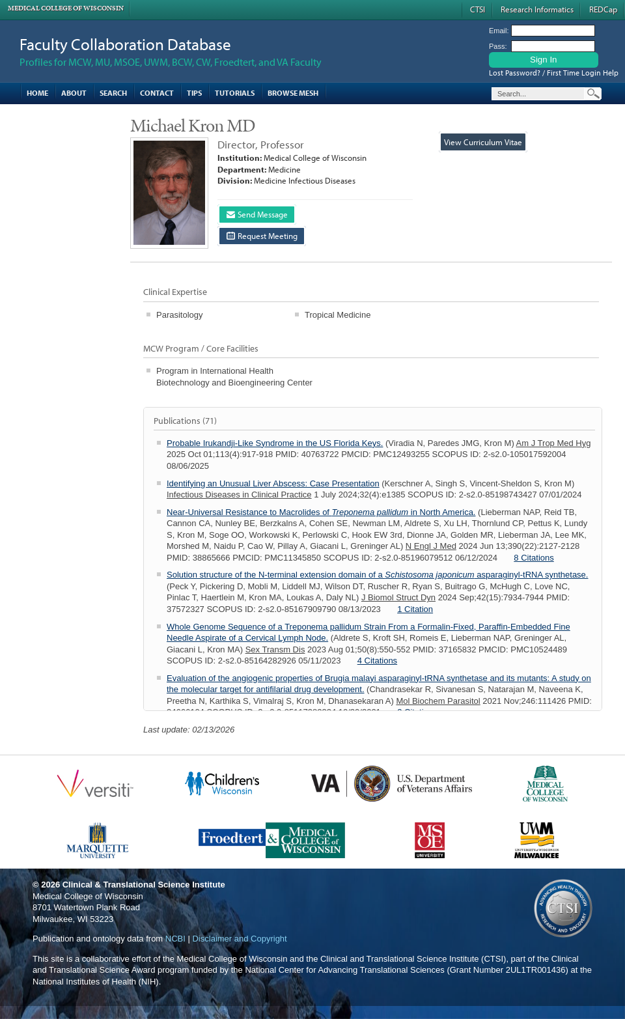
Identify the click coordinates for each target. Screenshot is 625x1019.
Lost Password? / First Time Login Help (553, 72)
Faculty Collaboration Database (125, 44)
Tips (194, 93)
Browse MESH (293, 93)
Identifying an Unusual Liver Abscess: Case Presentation (273, 483)
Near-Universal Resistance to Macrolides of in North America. (321, 512)
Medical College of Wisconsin (66, 8)
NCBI (175, 938)
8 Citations (533, 558)
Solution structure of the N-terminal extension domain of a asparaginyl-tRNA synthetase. (377, 574)
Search (113, 93)
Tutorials (235, 93)
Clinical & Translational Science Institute (143, 884)
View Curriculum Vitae (483, 142)
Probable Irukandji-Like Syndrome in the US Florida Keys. (275, 443)
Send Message (257, 214)
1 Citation (415, 609)
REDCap (603, 9)
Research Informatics (537, 9)
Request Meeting (262, 235)
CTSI (477, 9)
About (74, 93)
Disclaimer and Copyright (239, 938)
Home (37, 93)
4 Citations (377, 660)
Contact (157, 93)
